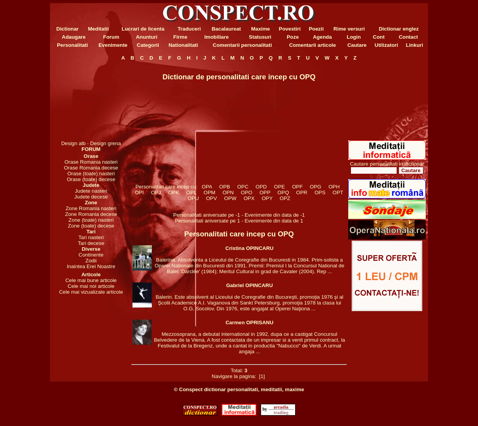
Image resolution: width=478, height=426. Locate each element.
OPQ (283, 192)
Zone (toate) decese (91, 226)
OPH (334, 187)
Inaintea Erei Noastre (91, 266)
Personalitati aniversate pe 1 (208, 221)
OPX (249, 198)
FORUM (91, 149)
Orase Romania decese (91, 168)
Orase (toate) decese (91, 179)
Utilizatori (386, 45)
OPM (209, 192)
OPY (267, 198)
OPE (279, 187)
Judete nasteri (91, 191)
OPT (338, 192)
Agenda (322, 37)
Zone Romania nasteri (90, 208)
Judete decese (91, 197)
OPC (242, 187)
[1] (262, 376)
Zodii (91, 260)
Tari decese (91, 243)
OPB (224, 187)
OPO (246, 192)
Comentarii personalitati (242, 45)
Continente (91, 255)
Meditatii (98, 29)
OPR (301, 192)
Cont (379, 37)
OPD (261, 187)
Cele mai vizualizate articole (91, 292)
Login (354, 37)
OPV (211, 198)
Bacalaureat (226, 29)
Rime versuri (349, 29)
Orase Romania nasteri (90, 162)
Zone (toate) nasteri (91, 220)
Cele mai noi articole (91, 286)
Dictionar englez (399, 29)
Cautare (357, 45)
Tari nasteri (90, 237)
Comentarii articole (312, 45)
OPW (230, 198)
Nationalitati (183, 45)
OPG (315, 187)
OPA (207, 187)
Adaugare (74, 37)
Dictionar (67, 29)
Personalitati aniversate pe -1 (207, 215)
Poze (293, 37)
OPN (228, 192)
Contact (408, 37)
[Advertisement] (91, 100)
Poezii (316, 29)
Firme (180, 37)
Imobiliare (216, 37)
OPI (139, 192)
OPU (193, 198)
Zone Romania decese (91, 214)
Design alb (73, 143)
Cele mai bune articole (91, 280)
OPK (173, 192)
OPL (191, 192)
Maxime (260, 29)
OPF (297, 187)
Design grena (105, 143)
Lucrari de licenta (143, 29)
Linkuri (414, 45)
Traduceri (189, 29)
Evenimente (112, 45)
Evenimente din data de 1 (273, 221)
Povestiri (290, 29)
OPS (320, 192)
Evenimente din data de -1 (274, 215)
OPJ (156, 192)
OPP (265, 192)
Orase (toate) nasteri (91, 173)
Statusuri (260, 37)
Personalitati (72, 45)
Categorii (148, 45)
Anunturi (147, 37)
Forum (111, 37)
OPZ (285, 198)
